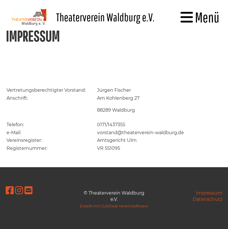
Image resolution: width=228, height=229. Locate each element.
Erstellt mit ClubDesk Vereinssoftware (114, 206)
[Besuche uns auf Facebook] (10, 190)
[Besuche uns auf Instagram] (19, 190)
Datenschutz (207, 199)
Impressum (209, 193)
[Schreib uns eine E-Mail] (28, 190)
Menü (199, 17)
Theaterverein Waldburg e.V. (105, 17)
